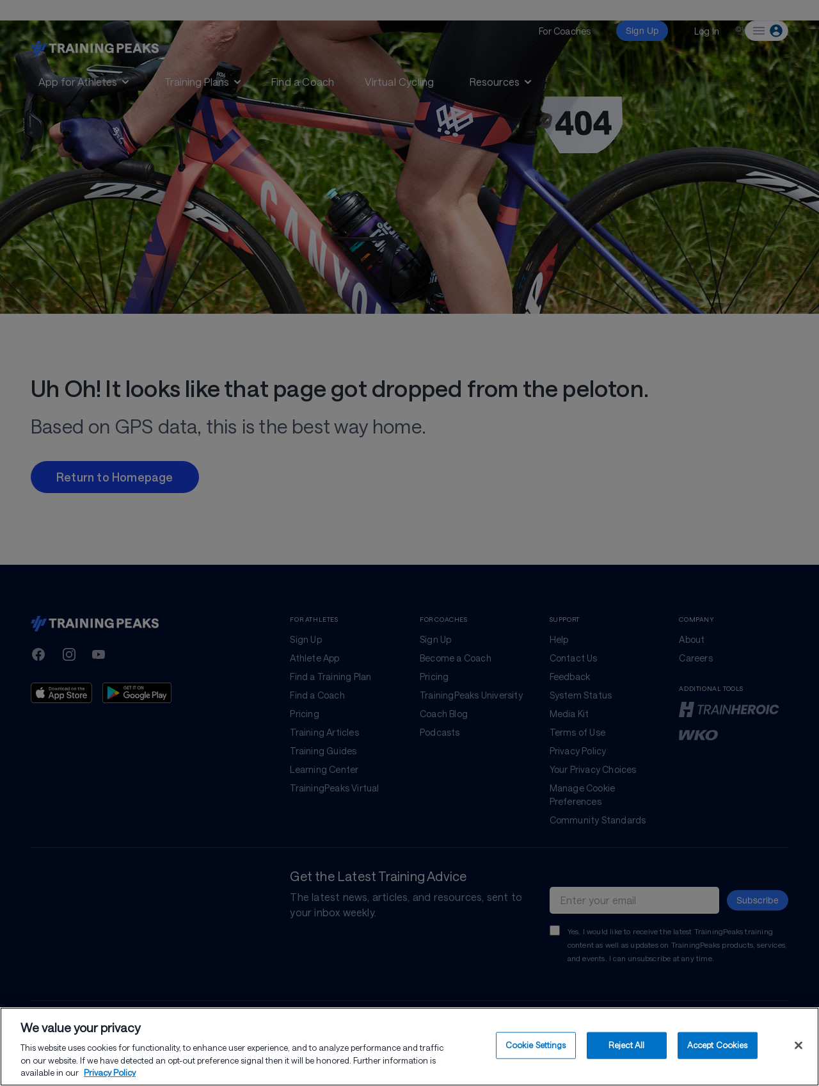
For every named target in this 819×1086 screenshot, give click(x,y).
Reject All (626, 1048)
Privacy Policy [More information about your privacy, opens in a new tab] (110, 1076)
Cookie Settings (535, 1048)
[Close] (798, 1049)
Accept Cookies (717, 1048)
